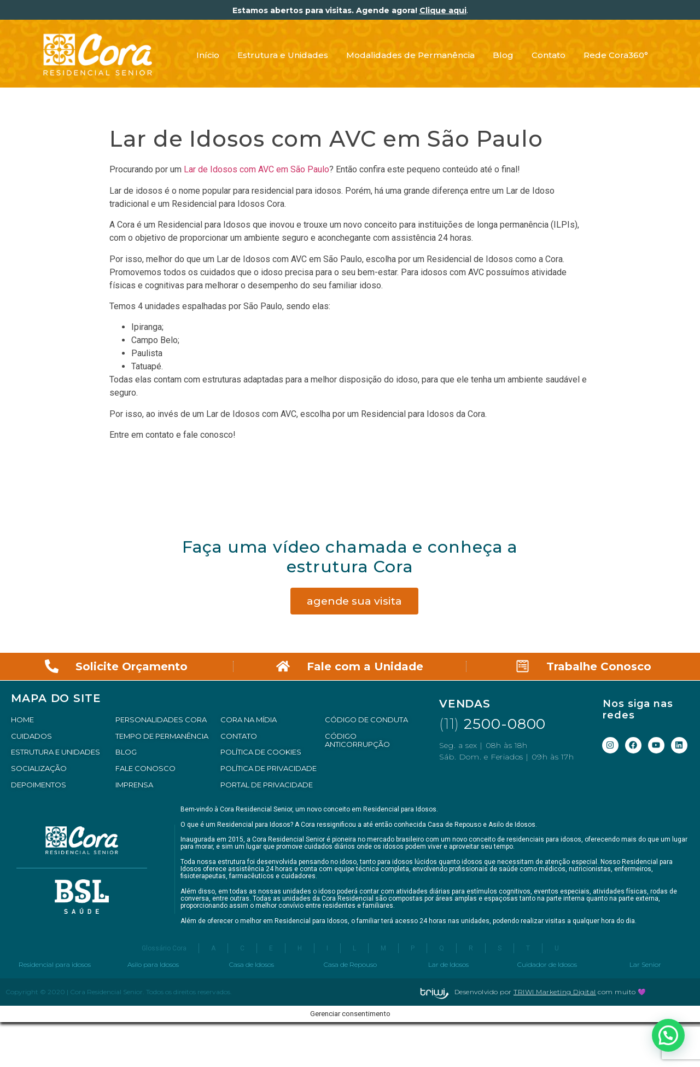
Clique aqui (442, 10)
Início (207, 55)
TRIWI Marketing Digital (555, 992)
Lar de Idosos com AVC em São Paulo (256, 169)
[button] (668, 1035)
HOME (22, 719)
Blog (503, 55)
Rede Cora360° (616, 55)
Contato (548, 55)
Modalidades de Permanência (410, 55)
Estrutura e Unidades (282, 55)
